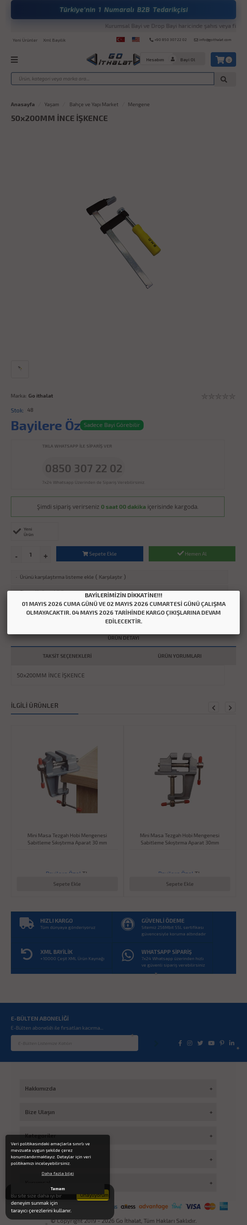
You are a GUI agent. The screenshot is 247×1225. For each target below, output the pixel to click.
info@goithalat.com (212, 39)
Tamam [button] (58, 1188)
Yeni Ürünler (25, 39)
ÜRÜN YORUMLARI (180, 656)
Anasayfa (23, 104)
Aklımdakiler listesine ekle (50, 607)
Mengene (139, 104)
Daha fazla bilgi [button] (58, 1173)
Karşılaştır (110, 577)
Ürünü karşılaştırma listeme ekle (57, 577)
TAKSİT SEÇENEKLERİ (67, 656)
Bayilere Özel (51, 425)
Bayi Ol (187, 59)
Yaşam (51, 104)
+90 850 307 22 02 (168, 39)
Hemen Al (192, 553)
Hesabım (155, 59)
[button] (230, 707)
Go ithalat (40, 396)
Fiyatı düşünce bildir (42, 592)
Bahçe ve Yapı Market (94, 104)
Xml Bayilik (54, 39)
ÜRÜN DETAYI (123, 638)
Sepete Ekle (99, 554)
